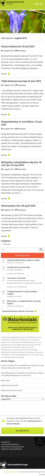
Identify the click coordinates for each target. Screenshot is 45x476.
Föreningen (6, 244)
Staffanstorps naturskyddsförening (12, 447)
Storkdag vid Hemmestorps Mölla (18, 267)
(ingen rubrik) (5, 380)
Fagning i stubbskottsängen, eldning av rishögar (23, 260)
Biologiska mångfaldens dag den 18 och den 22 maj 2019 (21, 164)
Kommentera (21, 51)
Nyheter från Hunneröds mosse (11, 390)
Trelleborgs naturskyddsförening (11, 449)
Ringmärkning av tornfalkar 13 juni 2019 (21, 123)
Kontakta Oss (5, 442)
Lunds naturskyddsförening (10, 444)
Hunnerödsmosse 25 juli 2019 (17, 46)
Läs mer (4, 74)
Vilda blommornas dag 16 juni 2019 (21, 81)
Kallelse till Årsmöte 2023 (9, 385)
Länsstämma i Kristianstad (16, 278)
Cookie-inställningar (10, 472)
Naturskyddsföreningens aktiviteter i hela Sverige (17, 311)
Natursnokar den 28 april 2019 (18, 205)
